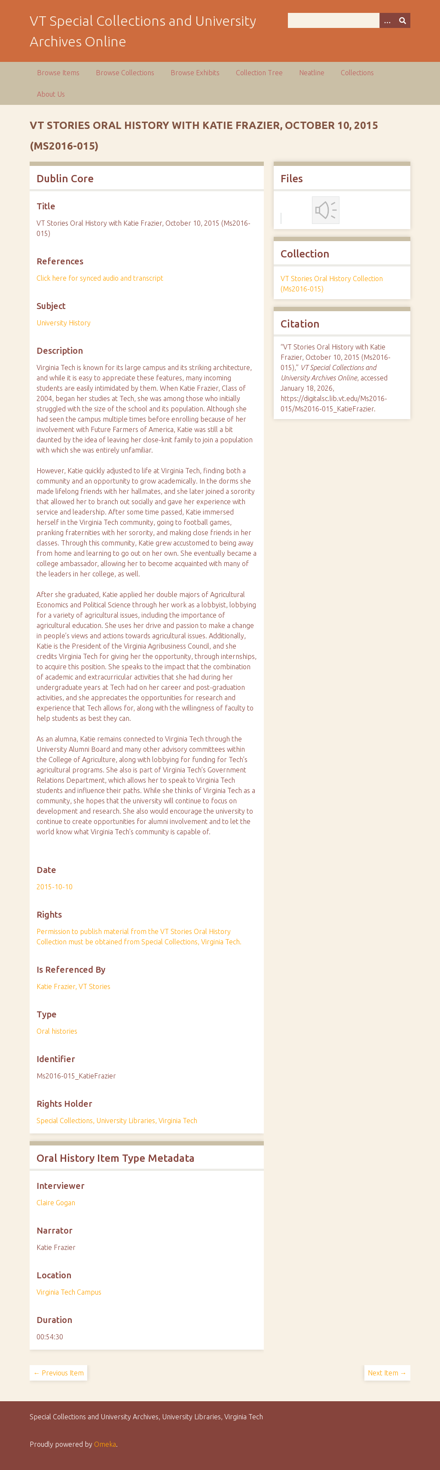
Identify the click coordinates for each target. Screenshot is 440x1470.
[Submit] (402, 20)
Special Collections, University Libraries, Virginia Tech (117, 1120)
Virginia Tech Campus (69, 1292)
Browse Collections (125, 73)
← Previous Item (58, 1373)
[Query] (349, 20)
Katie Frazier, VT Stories (73, 986)
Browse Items (58, 73)
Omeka (105, 1444)
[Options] (387, 20)
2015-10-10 (55, 887)
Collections (357, 73)
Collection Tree (259, 73)
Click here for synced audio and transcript (100, 278)
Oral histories (57, 1031)
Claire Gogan (56, 1203)
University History (64, 323)
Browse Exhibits (195, 73)
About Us (51, 94)
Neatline (311, 73)
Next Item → (387, 1373)
